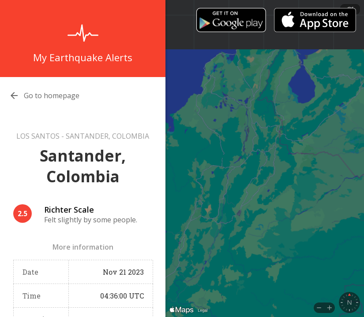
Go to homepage (51, 95)
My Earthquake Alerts (82, 57)
